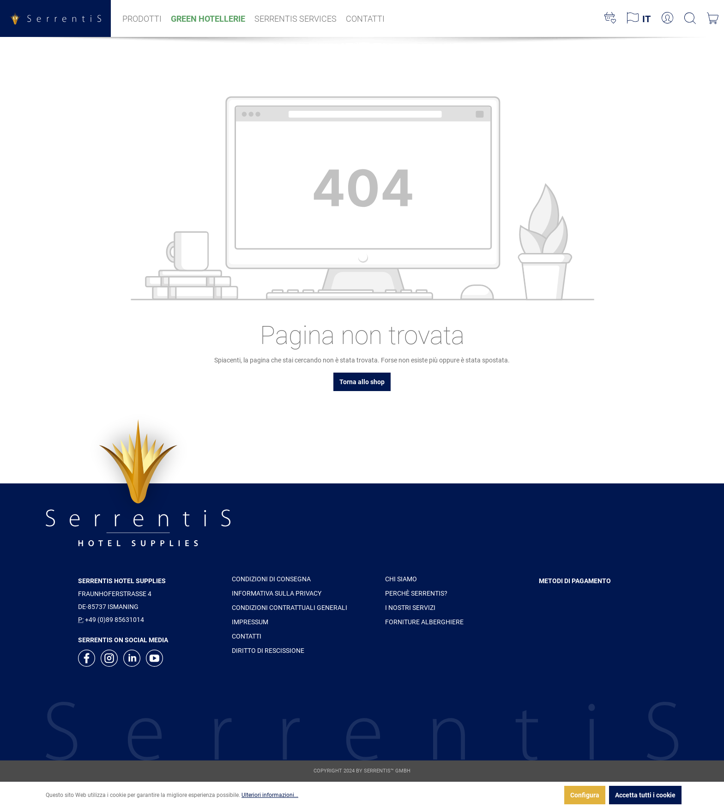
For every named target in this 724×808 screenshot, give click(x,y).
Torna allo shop (362, 382)
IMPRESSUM (250, 622)
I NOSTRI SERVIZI (410, 607)
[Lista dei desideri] (610, 18)
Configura (584, 795)
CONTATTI (246, 636)
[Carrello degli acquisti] (712, 18)
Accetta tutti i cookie (645, 795)
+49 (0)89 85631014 (114, 619)
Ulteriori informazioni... (269, 795)
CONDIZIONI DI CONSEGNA (271, 579)
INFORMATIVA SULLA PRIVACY (276, 593)
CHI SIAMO (401, 579)
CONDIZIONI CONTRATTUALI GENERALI (289, 607)
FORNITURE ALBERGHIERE (424, 622)
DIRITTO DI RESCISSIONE (268, 650)
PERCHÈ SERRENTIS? (416, 593)
